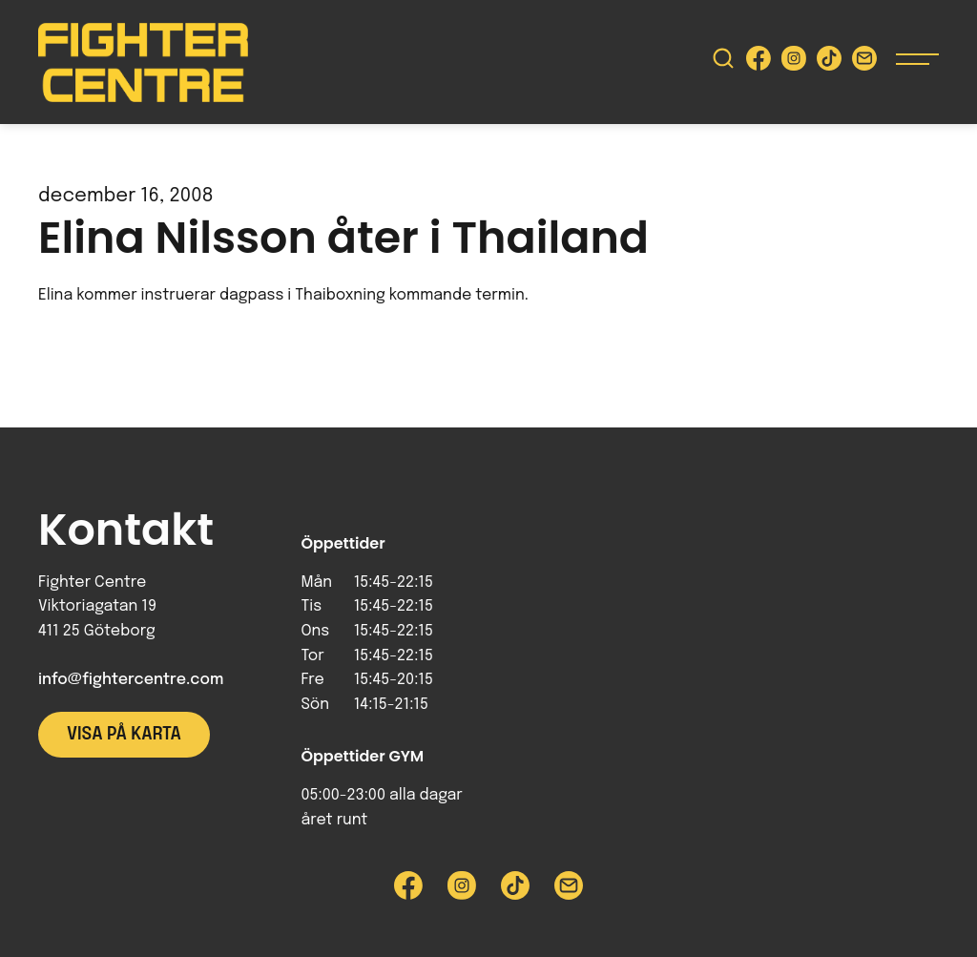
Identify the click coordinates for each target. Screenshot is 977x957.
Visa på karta (124, 734)
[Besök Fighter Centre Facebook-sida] (758, 62)
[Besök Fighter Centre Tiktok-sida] (829, 62)
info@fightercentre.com (130, 680)
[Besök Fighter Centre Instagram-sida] (793, 62)
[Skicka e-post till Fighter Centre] (864, 62)
